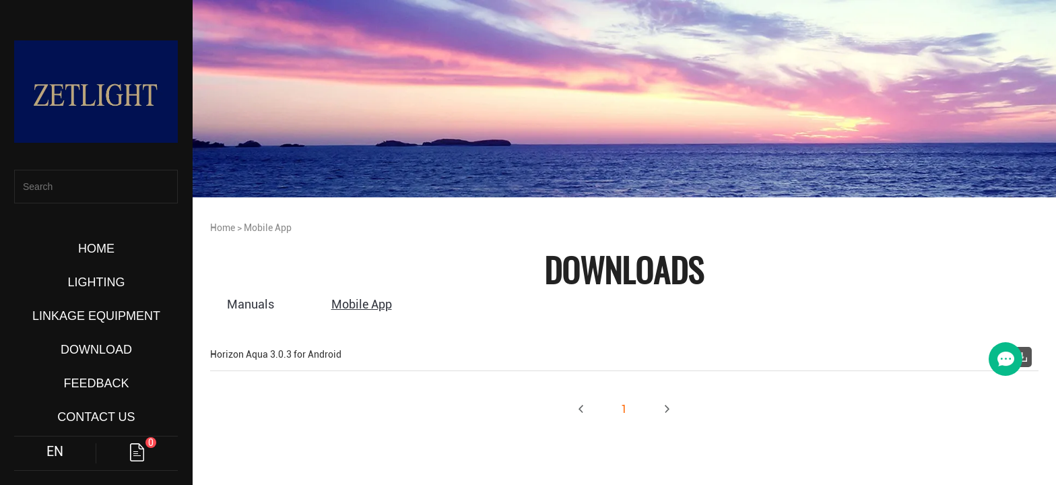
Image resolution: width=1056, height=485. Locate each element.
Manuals (250, 304)
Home (222, 227)
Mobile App (268, 227)
